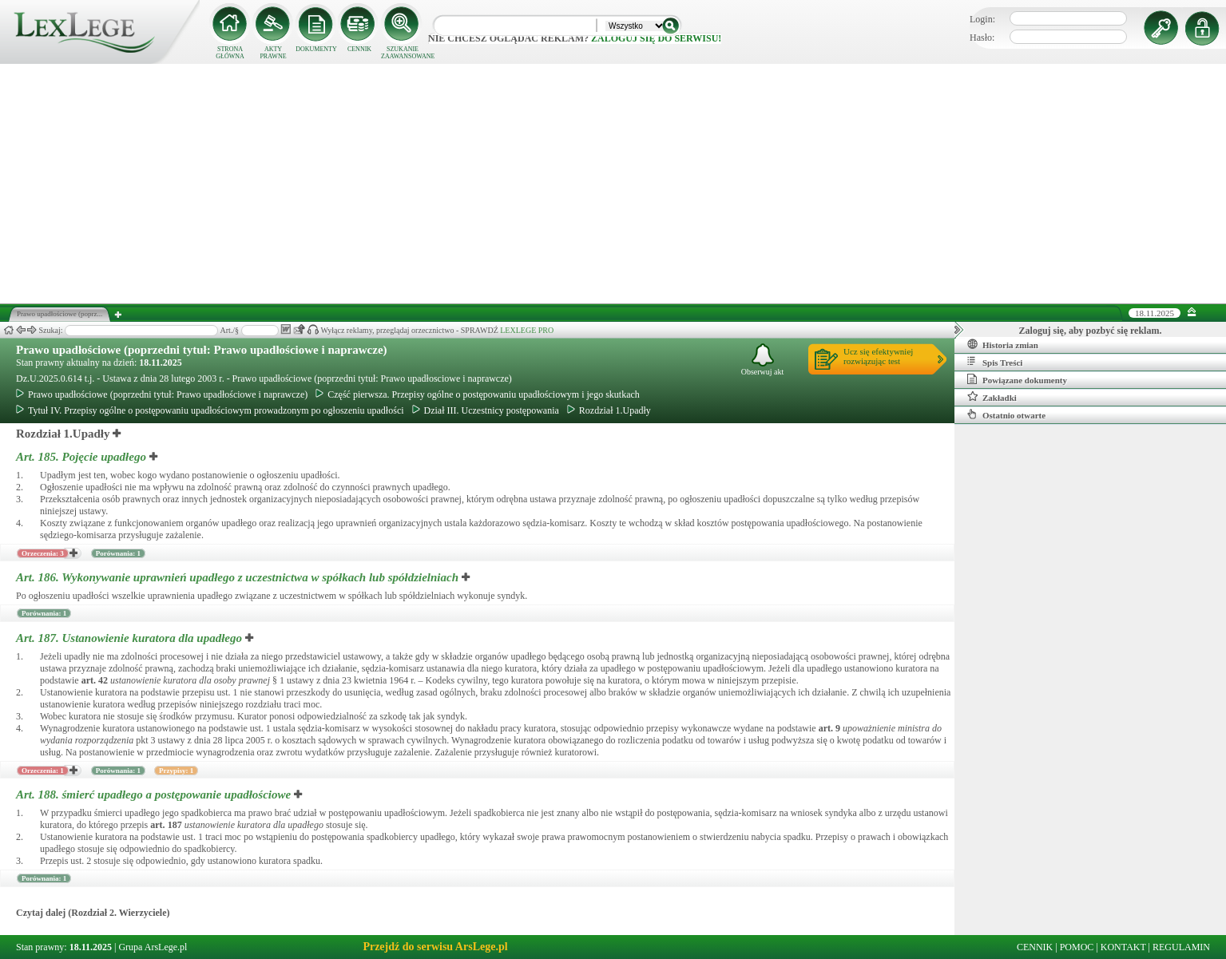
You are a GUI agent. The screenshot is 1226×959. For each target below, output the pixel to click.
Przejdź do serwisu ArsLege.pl (435, 947)
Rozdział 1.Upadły (609, 410)
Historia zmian (1002, 344)
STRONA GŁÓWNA (230, 53)
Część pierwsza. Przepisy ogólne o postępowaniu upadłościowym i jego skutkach (477, 394)
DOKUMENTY (316, 49)
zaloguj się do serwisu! (656, 38)
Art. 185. (82, 456)
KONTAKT (1123, 947)
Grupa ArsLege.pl (152, 947)
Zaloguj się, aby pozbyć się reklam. (1090, 330)
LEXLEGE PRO (526, 330)
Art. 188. (155, 794)
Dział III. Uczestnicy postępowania (485, 410)
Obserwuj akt (762, 359)
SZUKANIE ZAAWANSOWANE (402, 53)
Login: (982, 19)
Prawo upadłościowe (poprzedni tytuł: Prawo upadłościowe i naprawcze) (201, 349)
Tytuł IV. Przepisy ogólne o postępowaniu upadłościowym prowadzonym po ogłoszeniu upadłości (210, 410)
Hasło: (982, 37)
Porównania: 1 (118, 553)
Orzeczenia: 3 (43, 553)
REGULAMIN (1181, 947)
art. (94, 680)
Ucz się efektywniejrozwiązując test (878, 356)
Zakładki (992, 396)
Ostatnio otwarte (1006, 414)
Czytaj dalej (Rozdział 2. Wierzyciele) (93, 912)
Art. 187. (130, 638)
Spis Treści (994, 361)
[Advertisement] (613, 183)
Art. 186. (239, 577)
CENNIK (359, 49)
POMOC (1077, 947)
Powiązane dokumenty (1017, 379)
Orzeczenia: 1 (43, 771)
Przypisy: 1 (176, 771)
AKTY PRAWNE (273, 53)
